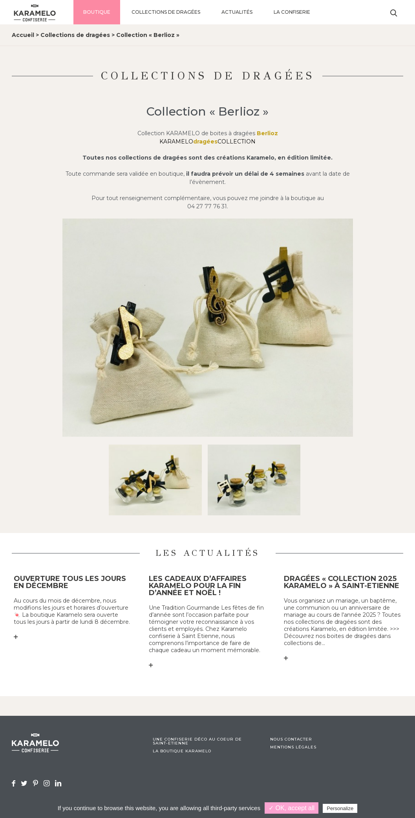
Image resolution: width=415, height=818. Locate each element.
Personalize (340, 808)
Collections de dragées (166, 12)
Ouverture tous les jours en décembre (70, 582)
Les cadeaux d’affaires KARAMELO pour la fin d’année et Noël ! (198, 585)
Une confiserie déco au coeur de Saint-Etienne (197, 741)
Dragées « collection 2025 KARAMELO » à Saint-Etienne (341, 582)
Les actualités (207, 553)
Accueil (23, 35)
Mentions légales (293, 747)
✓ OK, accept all (291, 808)
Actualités (236, 12)
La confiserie (292, 12)
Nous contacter (291, 739)
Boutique (96, 12)
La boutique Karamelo (182, 751)
